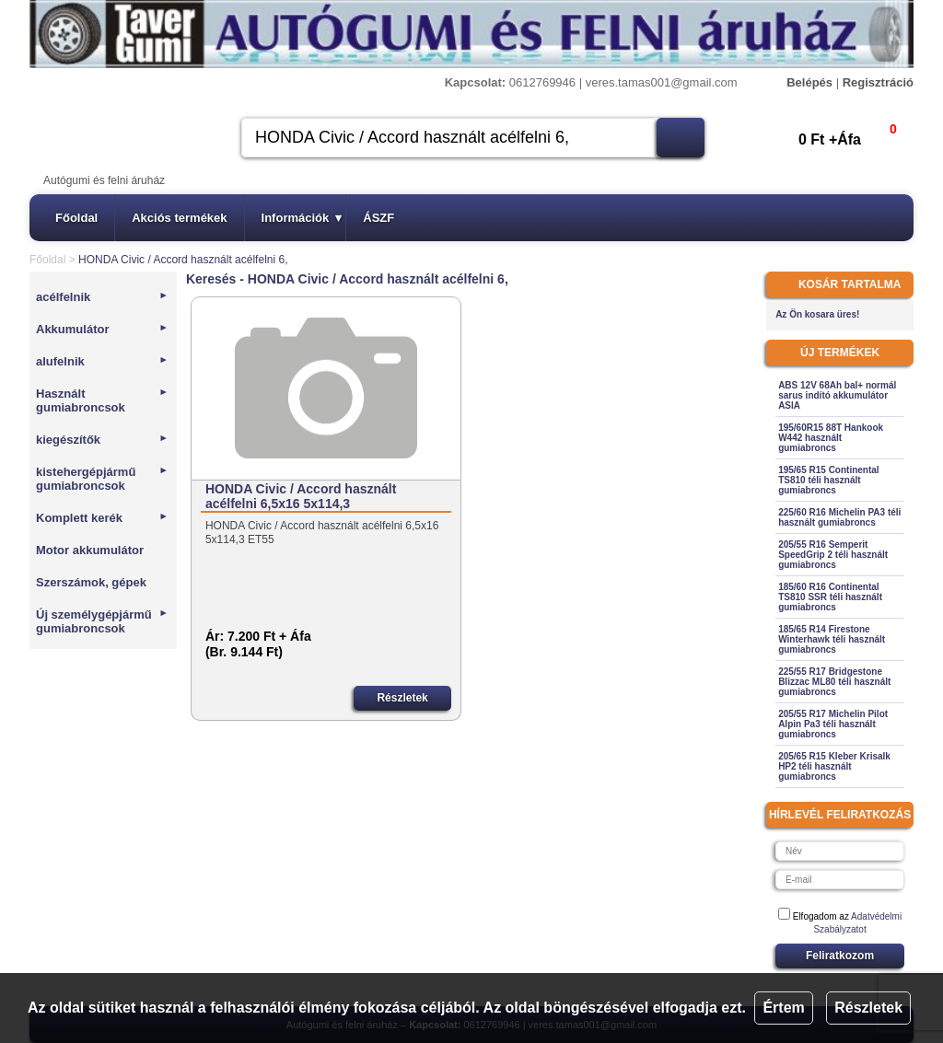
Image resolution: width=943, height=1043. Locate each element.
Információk (302, 218)
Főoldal (76, 218)
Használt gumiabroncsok (102, 400)
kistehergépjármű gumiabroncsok (102, 479)
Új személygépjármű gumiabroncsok (102, 621)
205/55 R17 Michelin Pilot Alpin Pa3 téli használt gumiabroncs (833, 724)
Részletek (868, 1007)
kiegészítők (102, 439)
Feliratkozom (840, 955)
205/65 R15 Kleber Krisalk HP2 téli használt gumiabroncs (834, 766)
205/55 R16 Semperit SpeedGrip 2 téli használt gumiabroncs (833, 554)
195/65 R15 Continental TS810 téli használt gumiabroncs (828, 480)
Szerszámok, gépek (91, 582)
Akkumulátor (102, 329)
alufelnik (102, 361)
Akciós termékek (179, 218)
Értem (783, 1007)
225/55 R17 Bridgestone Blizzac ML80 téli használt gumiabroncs (834, 681)
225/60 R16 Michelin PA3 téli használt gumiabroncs (839, 517)
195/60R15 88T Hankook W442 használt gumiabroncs (830, 438)
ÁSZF (378, 218)
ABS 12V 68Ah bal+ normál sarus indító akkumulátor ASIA (837, 395)
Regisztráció (878, 82)
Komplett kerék (102, 518)
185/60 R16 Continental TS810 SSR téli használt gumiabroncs (830, 597)
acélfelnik (102, 297)
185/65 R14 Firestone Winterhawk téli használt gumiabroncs (831, 639)
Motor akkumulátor (90, 550)
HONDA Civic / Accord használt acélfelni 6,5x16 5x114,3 (300, 496)
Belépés (809, 82)
